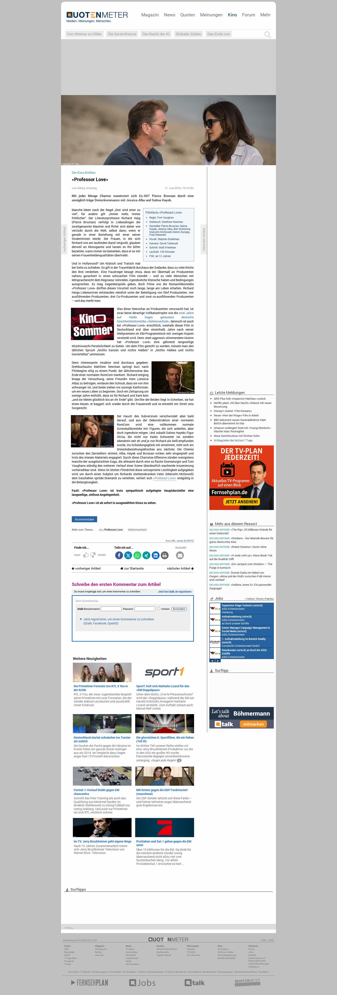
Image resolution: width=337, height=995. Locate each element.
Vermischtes (132, 952)
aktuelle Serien (209, 971)
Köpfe (128, 961)
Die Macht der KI (156, 33)
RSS (66, 949)
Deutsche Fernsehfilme (245, 971)
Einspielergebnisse (227, 955)
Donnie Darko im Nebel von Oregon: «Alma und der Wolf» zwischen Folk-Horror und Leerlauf (240, 576)
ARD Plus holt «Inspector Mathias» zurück (240, 398)
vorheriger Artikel (86, 568)
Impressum (253, 966)
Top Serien (263, 971)
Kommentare (84, 519)
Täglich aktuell (163, 955)
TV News (142, 971)
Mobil (67, 955)
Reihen (98, 952)
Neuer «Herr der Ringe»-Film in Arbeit (236, 415)
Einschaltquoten (155, 971)
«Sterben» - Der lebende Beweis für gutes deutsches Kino (241, 540)
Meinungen (211, 15)
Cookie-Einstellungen (258, 963)
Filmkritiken (115, 971)
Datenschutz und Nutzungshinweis (257, 959)
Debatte (191, 949)
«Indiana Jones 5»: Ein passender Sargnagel (240, 586)
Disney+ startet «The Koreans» (233, 411)
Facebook (69, 961)
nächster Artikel (180, 568)
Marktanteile (162, 952)
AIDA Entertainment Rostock (240, 630)
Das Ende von (218, 33)
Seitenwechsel (137, 529)
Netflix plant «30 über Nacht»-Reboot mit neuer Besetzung (242, 404)
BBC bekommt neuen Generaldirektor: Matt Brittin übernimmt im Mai (240, 421)
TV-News (130, 949)
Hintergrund (101, 949)
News (169, 15)
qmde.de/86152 (185, 540)
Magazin (150, 15)
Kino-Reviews (193, 955)
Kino (232, 15)
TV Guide (169, 971)
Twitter (67, 964)
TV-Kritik (191, 952)
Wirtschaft (131, 955)
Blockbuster (181, 971)
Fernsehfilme (194, 971)
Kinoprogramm (225, 971)
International (132, 958)
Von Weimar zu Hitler (84, 33)
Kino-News (223, 949)
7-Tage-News (70, 958)
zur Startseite (132, 568)
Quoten (187, 15)
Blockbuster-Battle (226, 958)
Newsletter (69, 952)
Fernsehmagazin (100, 971)
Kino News (74, 971)
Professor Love (111, 529)
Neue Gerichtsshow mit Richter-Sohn (237, 436)
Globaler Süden (188, 33)
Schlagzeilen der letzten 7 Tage (233, 440)
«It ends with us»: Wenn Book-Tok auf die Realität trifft (240, 557)
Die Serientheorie (122, 33)
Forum (248, 15)
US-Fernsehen (132, 964)
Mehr (265, 15)
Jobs (250, 952)
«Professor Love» (164, 478)
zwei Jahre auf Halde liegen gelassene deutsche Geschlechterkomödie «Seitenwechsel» (155, 317)
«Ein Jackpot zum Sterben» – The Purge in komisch (240, 565)
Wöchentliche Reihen (166, 949)
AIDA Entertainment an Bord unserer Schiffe (231, 619)
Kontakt (252, 955)
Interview (99, 955)
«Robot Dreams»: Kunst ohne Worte (238, 548)
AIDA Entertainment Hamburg (236, 608)
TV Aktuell (85, 971)
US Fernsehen (129, 971)
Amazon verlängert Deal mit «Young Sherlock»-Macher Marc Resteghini (242, 429)
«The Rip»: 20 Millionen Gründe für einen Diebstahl (240, 531)
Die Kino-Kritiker (225, 952)
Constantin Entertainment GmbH (238, 642)
